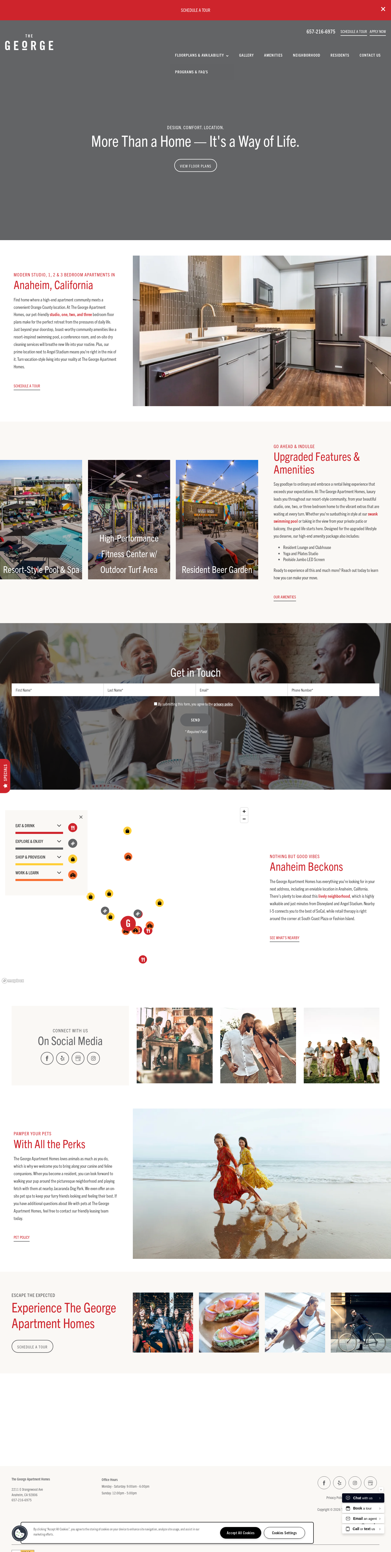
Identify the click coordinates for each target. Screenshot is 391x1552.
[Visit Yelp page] (62, 1058)
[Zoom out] (244, 819)
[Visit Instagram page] (93, 1058)
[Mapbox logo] (13, 981)
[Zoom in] (244, 811)
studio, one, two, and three (71, 314)
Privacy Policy (335, 1497)
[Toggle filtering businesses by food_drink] (72, 827)
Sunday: (106, 1492)
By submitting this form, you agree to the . (195, 703)
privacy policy (223, 703)
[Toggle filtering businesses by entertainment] (72, 843)
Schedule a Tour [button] (32, 1346)
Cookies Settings (284, 1532)
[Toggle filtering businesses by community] (72, 874)
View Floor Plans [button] (195, 165)
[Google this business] (78, 1058)
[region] (125, 895)
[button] (383, 9)
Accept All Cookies (240, 1532)
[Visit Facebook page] (47, 1058)
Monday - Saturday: (114, 1486)
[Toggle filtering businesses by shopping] (72, 859)
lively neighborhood (334, 896)
